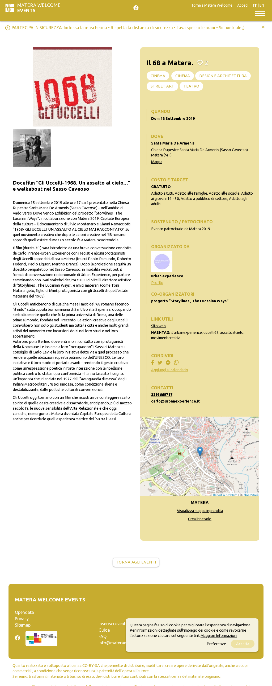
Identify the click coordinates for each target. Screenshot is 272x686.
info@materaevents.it (119, 642)
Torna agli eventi (136, 562)
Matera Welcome (39, 8)
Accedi (242, 5)
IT (255, 5)
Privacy (22, 618)
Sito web (158, 326)
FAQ (103, 636)
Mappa (156, 162)
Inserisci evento (113, 623)
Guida (104, 630)
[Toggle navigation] (260, 13)
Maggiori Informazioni (219, 635)
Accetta (242, 644)
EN (262, 5)
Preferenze (216, 644)
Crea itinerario (199, 519)
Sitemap (23, 625)
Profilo (157, 283)
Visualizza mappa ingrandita (200, 511)
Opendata (24, 612)
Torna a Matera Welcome (211, 5)
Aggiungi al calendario (169, 370)
